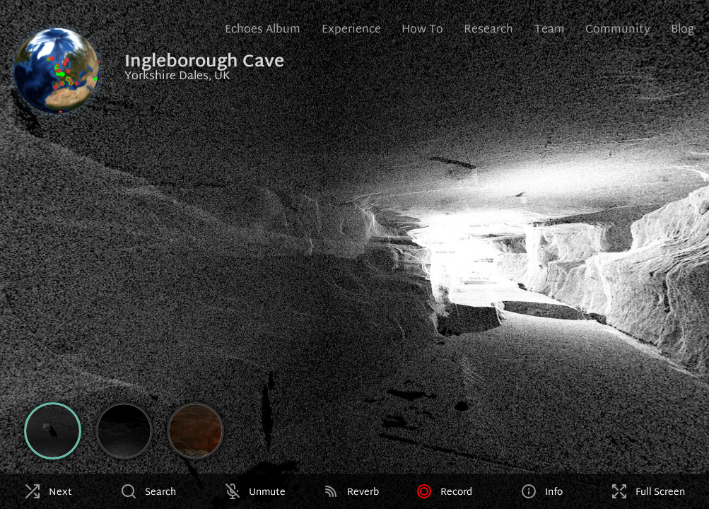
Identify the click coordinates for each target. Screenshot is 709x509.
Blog (682, 30)
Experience (351, 30)
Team (549, 30)
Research (488, 30)
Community (617, 30)
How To (422, 30)
